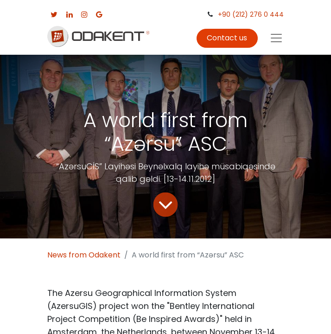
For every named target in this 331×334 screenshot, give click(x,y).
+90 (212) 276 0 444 (251, 14)
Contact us (227, 37)
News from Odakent (84, 255)
